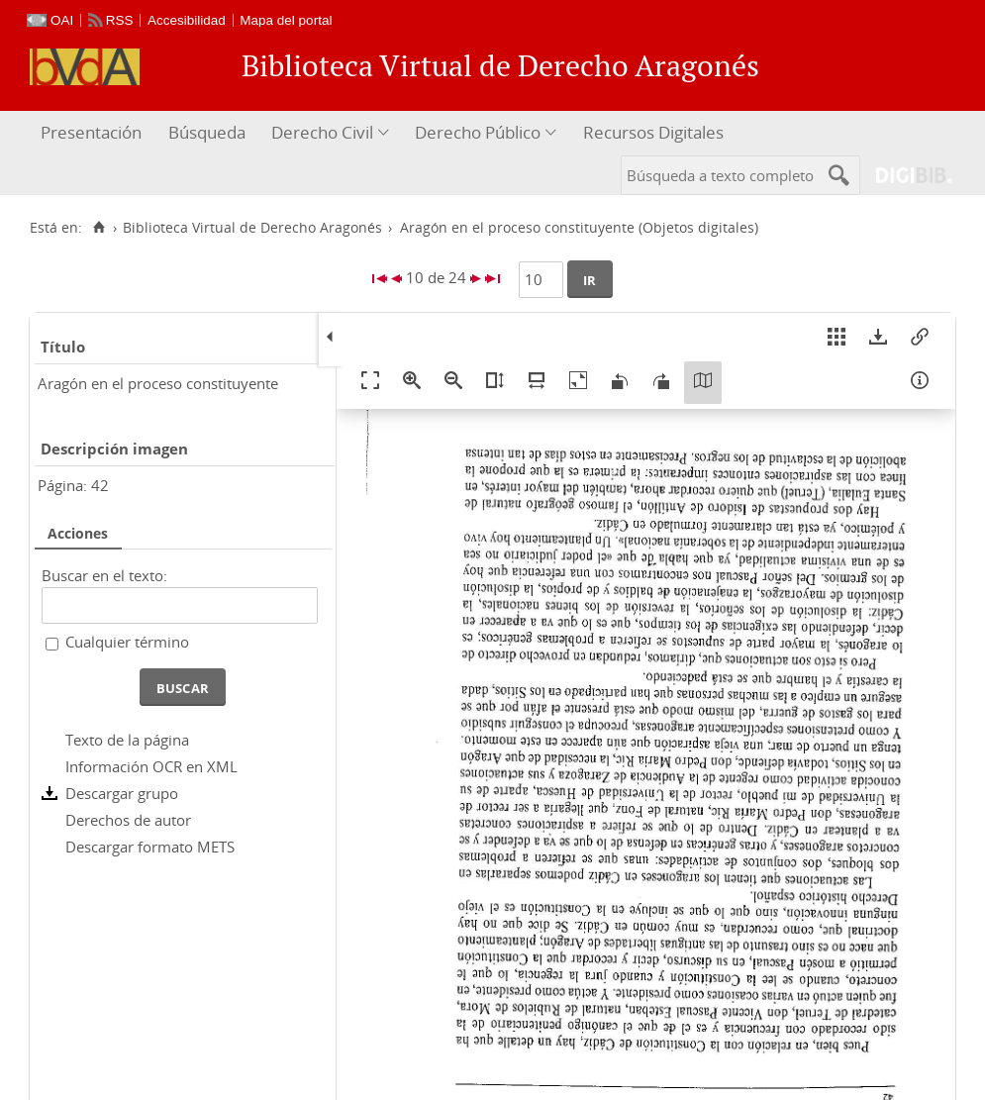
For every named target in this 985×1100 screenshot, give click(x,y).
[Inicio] (98, 228)
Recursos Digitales (653, 132)
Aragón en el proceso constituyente (158, 383)
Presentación (91, 132)
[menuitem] (93, 133)
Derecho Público (478, 132)
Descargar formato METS (150, 846)
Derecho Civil (322, 132)
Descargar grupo (121, 793)
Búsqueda (207, 132)
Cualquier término (127, 641)
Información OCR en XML (151, 766)
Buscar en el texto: (104, 575)
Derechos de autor (128, 820)
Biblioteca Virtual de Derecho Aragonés (252, 228)
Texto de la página (127, 740)
